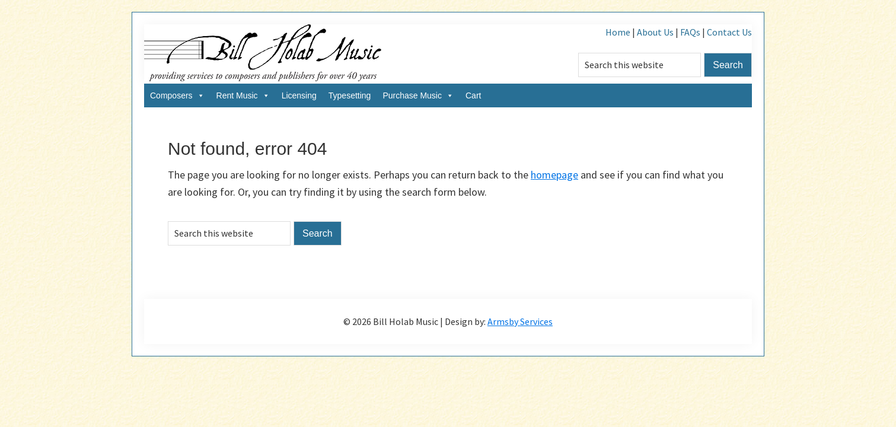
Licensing (299, 95)
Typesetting (350, 95)
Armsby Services (520, 321)
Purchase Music (418, 95)
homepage (554, 174)
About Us (655, 32)
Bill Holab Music (262, 54)
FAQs (690, 32)
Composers (177, 95)
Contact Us (729, 32)
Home (617, 32)
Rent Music (243, 95)
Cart (473, 95)
